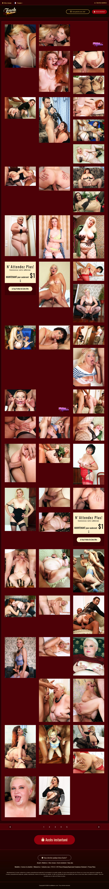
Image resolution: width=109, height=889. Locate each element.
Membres (44, 863)
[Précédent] (10, 827)
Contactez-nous (46, 867)
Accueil (39, 863)
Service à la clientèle (26, 867)
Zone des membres (101, 3)
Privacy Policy (91, 867)
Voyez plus (70, 863)
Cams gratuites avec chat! (78, 12)
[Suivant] (99, 827)
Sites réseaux (7, 3)
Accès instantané (100, 12)
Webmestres (37, 867)
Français (19, 3)
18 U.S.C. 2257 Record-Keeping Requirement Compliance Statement (69, 867)
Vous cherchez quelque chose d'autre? (55, 857)
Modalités (17, 867)
